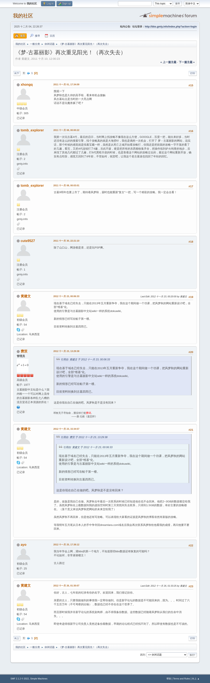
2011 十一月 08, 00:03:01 (66, 185)
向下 (16, 73)
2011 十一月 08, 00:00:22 (66, 130)
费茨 (24, 351)
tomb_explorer (32, 130)
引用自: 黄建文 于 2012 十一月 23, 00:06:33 (85, 359)
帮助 (168, 678)
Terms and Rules (181, 678)
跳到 (142, 654)
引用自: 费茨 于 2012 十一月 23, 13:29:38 (84, 437)
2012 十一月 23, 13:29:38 (66, 351)
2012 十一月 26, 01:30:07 (66, 585)
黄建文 (26, 296)
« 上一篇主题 (168, 62)
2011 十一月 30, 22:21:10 (66, 240)
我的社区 (23, 15)
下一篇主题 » (187, 62)
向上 (16, 638)
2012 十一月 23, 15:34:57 (66, 429)
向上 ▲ (196, 678)
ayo (24, 544)
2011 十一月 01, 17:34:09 (66, 84)
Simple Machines (38, 678)
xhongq (27, 84)
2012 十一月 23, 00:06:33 (66, 296)
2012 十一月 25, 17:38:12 (66, 544)
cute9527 (28, 241)
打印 (192, 73)
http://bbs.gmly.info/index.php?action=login (171, 26)
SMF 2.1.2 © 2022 (19, 678)
